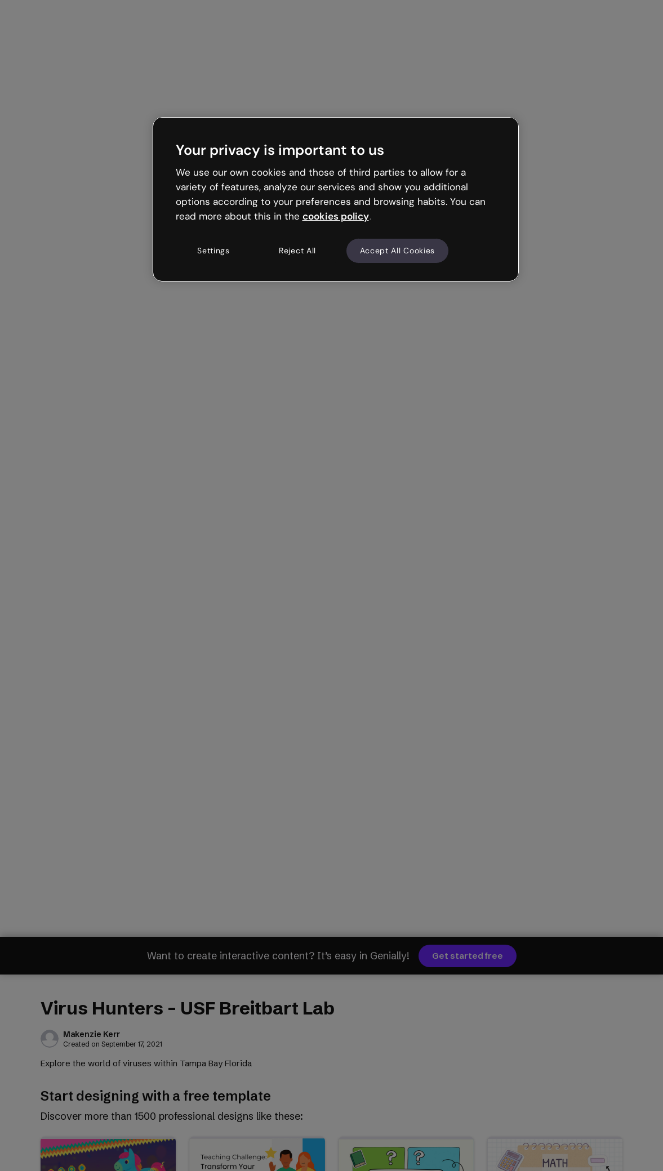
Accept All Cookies (397, 250)
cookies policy (335, 216)
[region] (336, 199)
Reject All (297, 250)
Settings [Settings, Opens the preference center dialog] (213, 250)
